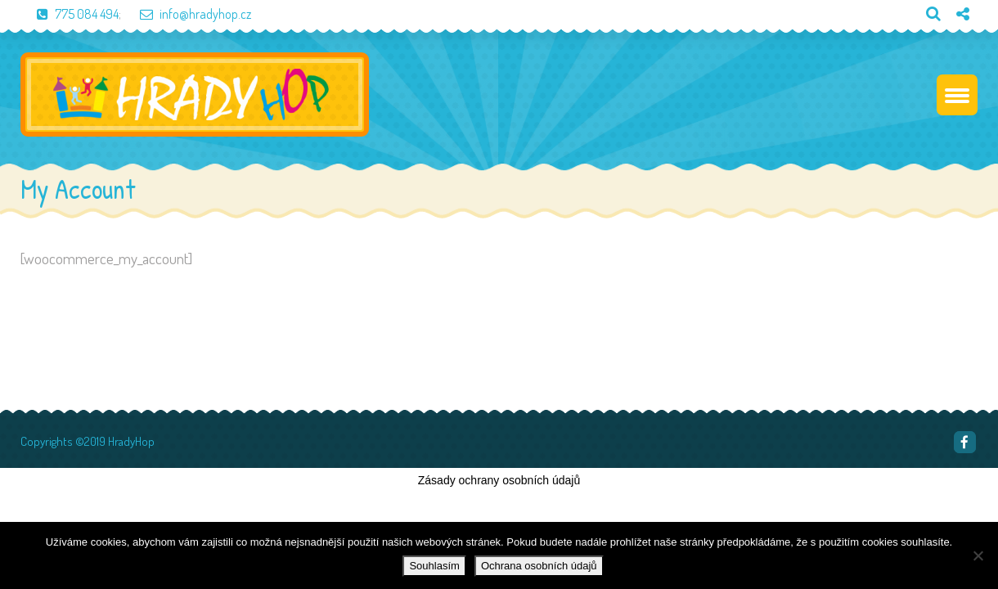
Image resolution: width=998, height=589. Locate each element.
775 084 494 (69, 14)
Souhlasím (434, 566)
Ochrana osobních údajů (539, 566)
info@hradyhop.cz (187, 14)
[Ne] (977, 555)
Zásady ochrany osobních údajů (499, 480)
